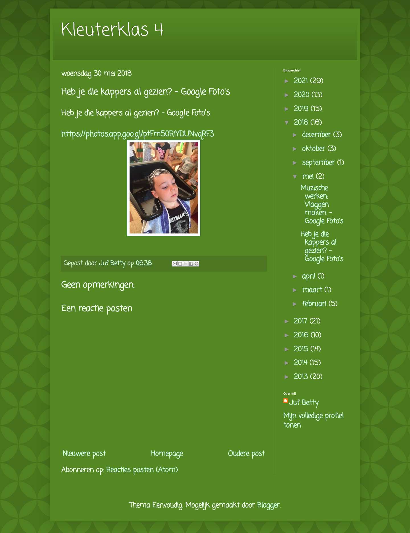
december (317, 135)
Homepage (167, 454)
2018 (302, 123)
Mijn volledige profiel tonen (313, 421)
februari (315, 304)
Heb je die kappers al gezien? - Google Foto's (321, 246)
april (309, 276)
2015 (302, 349)
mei (309, 177)
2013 (302, 377)
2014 (301, 363)
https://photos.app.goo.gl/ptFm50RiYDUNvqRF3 (137, 134)
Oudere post (246, 454)
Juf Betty (304, 403)
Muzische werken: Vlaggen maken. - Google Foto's (321, 204)
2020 (302, 95)
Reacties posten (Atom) (142, 470)
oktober (314, 149)
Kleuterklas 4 (112, 31)
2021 (302, 81)
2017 (301, 321)
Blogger (268, 505)
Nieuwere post (84, 454)
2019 (302, 109)
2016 (302, 335)
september (319, 163)
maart (313, 290)
